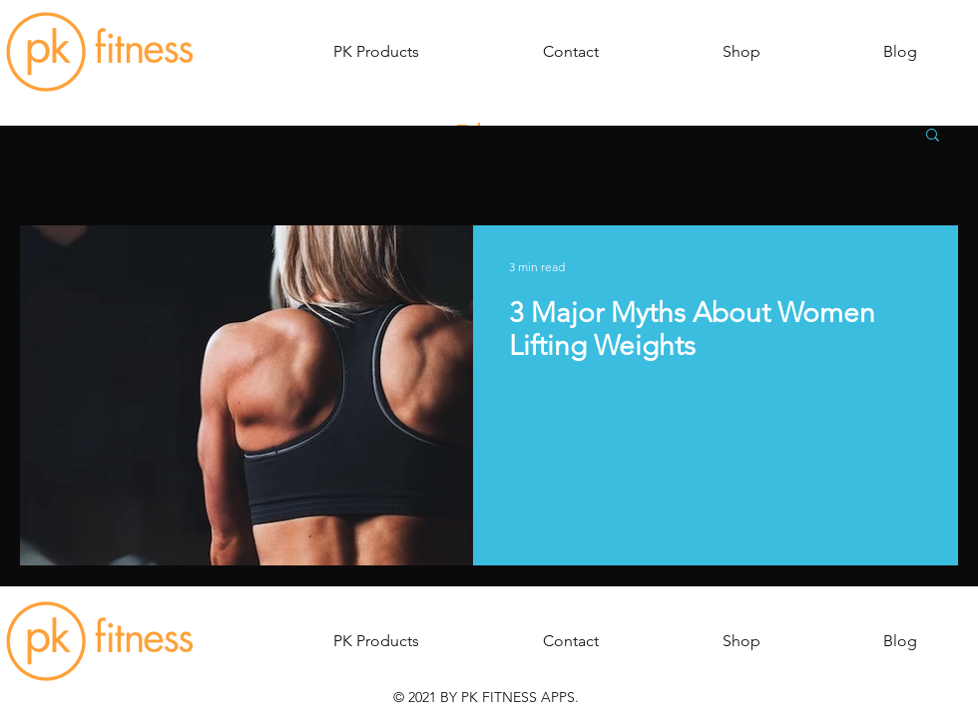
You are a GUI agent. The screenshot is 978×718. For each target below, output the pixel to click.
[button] (376, 52)
